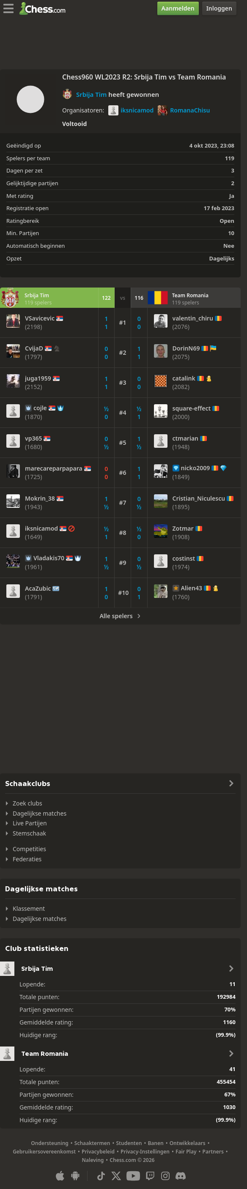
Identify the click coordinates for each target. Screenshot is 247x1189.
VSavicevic (40, 318)
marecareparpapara (53, 468)
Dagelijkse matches (39, 813)
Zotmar (183, 528)
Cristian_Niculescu (199, 498)
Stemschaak (29, 833)
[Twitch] (150, 1176)
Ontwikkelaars (188, 1143)
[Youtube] (133, 1176)
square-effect (192, 408)
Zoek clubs (27, 803)
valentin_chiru (193, 318)
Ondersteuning (50, 1143)
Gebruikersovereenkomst (44, 1151)
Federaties (27, 859)
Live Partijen (30, 823)
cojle (40, 408)
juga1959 (38, 378)
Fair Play (186, 1151)
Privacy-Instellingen (145, 1151)
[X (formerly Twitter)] (116, 1176)
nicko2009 (195, 468)
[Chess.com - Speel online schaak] (44, 8)
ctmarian (186, 438)
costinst (184, 558)
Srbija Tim (91, 94)
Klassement (29, 908)
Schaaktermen (92, 1143)
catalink (184, 378)
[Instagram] (165, 1176)
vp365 (33, 438)
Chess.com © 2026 (132, 1160)
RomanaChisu (184, 110)
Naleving (93, 1160)
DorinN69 (186, 348)
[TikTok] (101, 1176)
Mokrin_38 (40, 498)
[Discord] (181, 1176)
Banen (155, 1143)
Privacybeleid (98, 1151)
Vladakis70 (48, 558)
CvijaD (34, 348)
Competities (29, 849)
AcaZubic (38, 588)
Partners (213, 1151)
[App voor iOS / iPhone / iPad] (60, 1176)
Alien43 (191, 588)
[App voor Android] (75, 1176)
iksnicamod (131, 110)
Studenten (129, 1143)
